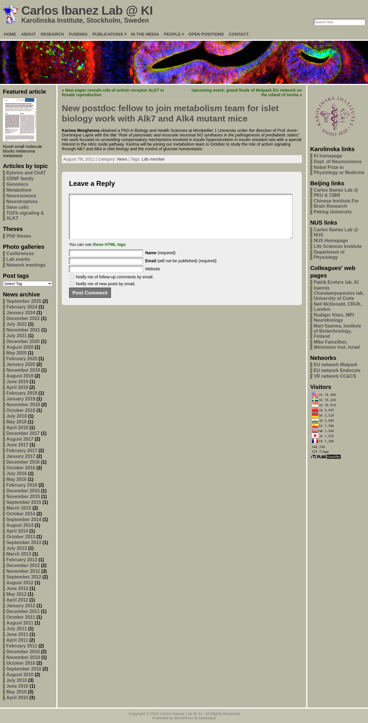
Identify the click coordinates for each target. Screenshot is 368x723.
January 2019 (20, 398)
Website (152, 277)
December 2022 (23, 318)
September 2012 (23, 576)
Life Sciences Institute (338, 246)
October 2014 (20, 513)
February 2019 (21, 393)
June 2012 (17, 588)
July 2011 (16, 628)
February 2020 (21, 358)
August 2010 (19, 674)
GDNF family (20, 178)
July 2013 (16, 548)
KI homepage (328, 155)
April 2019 (17, 387)
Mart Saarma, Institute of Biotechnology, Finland (337, 331)
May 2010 (16, 691)
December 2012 (23, 565)
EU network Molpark (335, 364)
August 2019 (19, 375)
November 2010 (23, 657)
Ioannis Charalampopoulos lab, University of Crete (339, 293)
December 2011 (23, 611)
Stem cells (17, 207)
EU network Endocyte (337, 370)
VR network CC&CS (335, 376)
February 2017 (21, 450)
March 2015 (18, 508)
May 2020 (16, 352)
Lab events (18, 259)
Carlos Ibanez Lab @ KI (87, 10)
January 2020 (20, 364)
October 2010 (20, 663)
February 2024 (21, 306)
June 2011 (17, 634)
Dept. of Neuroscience (338, 161)
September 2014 (23, 519)
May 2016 (16, 479)
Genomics (17, 184)
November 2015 (23, 496)
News (122, 159)
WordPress (183, 718)
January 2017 (20, 456)
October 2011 (20, 617)
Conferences (20, 253)
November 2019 (23, 370)
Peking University (333, 211)
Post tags (16, 276)
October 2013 (20, 536)
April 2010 (17, 697)
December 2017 (23, 433)
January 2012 (20, 605)
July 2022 (16, 324)
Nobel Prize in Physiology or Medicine (339, 170)
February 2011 (21, 645)
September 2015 (23, 502)
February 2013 (21, 559)
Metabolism (18, 190)
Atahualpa (207, 718)
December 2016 (23, 462)
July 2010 (16, 680)
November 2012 (23, 571)
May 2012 (16, 594)
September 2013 (23, 542)
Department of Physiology (329, 255)
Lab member (153, 159)
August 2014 (19, 525)
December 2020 (23, 341)
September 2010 (23, 668)
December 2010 (23, 651)
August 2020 (19, 347)
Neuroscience (21, 195)
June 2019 (17, 381)
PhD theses (18, 236)
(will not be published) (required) (180, 269)
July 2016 (16, 473)
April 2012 (17, 599)
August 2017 (19, 439)
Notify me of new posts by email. (105, 292)
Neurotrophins (22, 201)
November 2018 (23, 404)
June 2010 (17, 686)
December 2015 (23, 490)
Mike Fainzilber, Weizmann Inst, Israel (337, 345)
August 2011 (19, 622)
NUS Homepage (331, 240)
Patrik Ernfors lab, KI (336, 282)
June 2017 (17, 444)
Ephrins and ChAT (26, 172)
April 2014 (17, 531)
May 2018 (16, 421)
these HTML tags (109, 253)
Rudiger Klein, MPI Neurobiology (334, 318)
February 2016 (21, 485)
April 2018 (17, 427)
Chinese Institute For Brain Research (336, 203)
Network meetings (25, 265)
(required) (160, 261)
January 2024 (20, 312)
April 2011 (17, 640)
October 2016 (20, 467)
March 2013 (18, 554)
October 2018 (20, 410)
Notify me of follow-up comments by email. (115, 285)
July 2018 (16, 416)
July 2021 (16, 335)
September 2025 (23, 301)
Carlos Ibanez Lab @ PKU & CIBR (336, 193)
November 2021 (23, 329)
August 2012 (19, 582)
